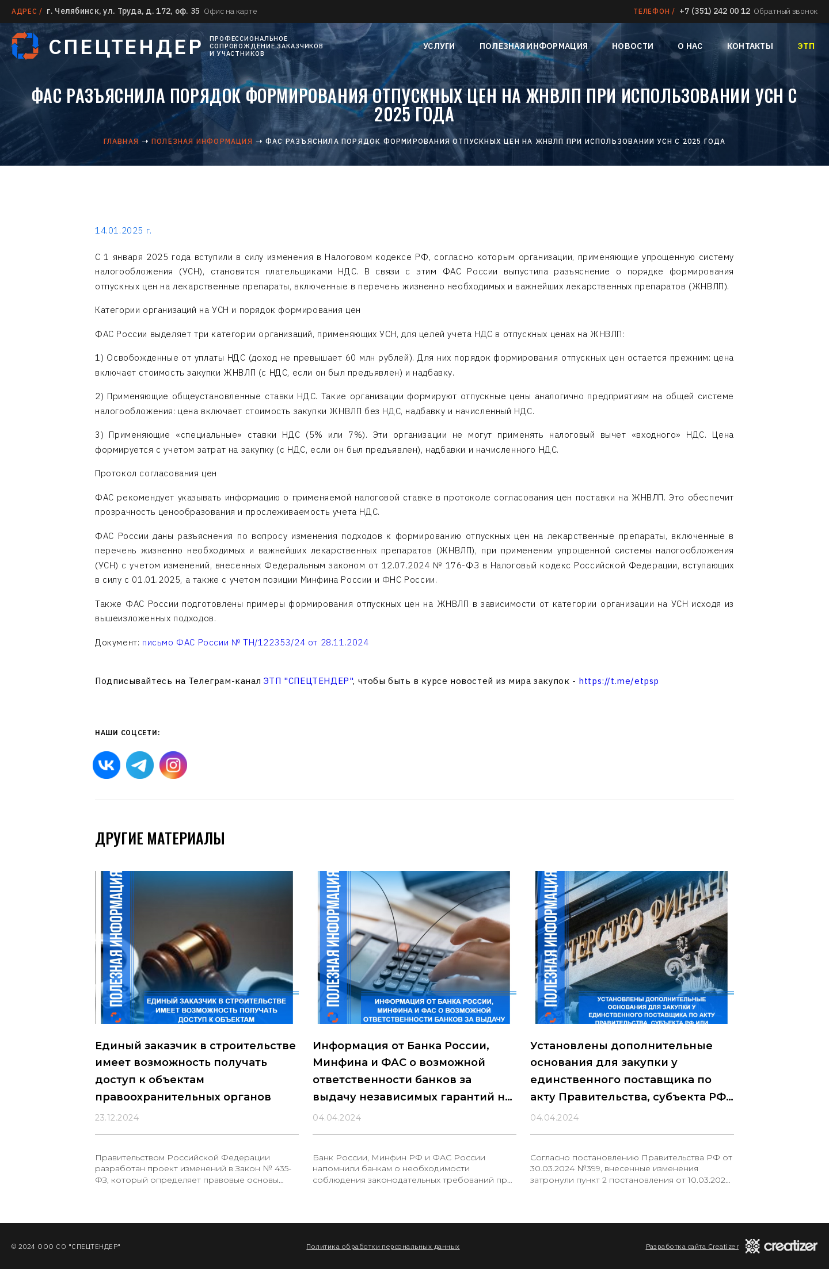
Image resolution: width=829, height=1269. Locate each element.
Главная (121, 141)
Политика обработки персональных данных (382, 1246)
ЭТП (806, 46)
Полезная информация (534, 46)
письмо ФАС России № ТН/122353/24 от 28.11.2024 (255, 642)
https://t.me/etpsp (619, 680)
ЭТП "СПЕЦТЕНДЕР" (308, 680)
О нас (690, 46)
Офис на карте (230, 11)
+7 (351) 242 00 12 (714, 11)
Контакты (750, 46)
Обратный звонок (785, 11)
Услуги (439, 46)
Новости (632, 46)
